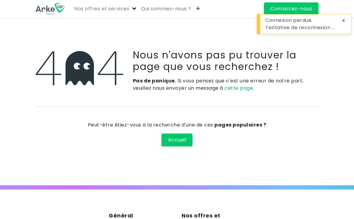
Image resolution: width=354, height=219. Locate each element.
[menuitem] (166, 9)
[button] (198, 9)
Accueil (177, 139)
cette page (238, 88)
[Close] (343, 20)
